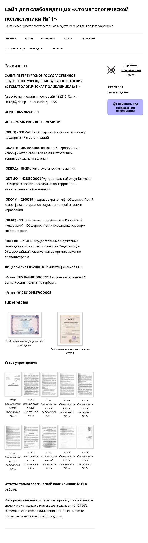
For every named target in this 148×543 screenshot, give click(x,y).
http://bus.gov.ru (50, 516)
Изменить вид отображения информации (125, 107)
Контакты (57, 48)
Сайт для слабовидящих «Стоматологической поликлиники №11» (67, 14)
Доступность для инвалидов (23, 48)
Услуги (68, 38)
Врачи (29, 38)
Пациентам (88, 38)
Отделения (48, 38)
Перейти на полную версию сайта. (124, 70)
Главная (10, 38)
